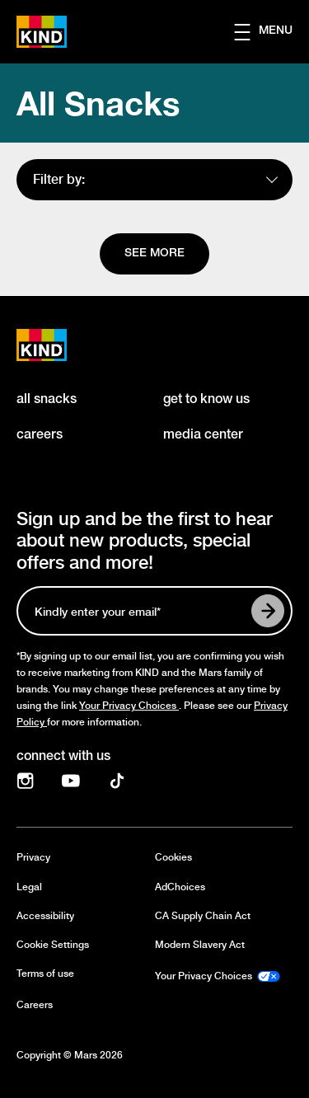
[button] (271, 32)
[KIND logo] (59, 345)
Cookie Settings (52, 945)
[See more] (154, 253)
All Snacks (98, 103)
